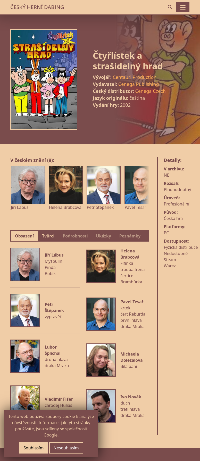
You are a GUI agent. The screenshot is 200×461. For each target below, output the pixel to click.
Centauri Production (134, 77)
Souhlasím (33, 448)
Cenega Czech (150, 91)
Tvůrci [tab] (48, 236)
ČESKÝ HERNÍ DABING (37, 7)
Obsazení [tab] (24, 236)
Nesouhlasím (66, 448)
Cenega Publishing (138, 84)
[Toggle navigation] (182, 7)
